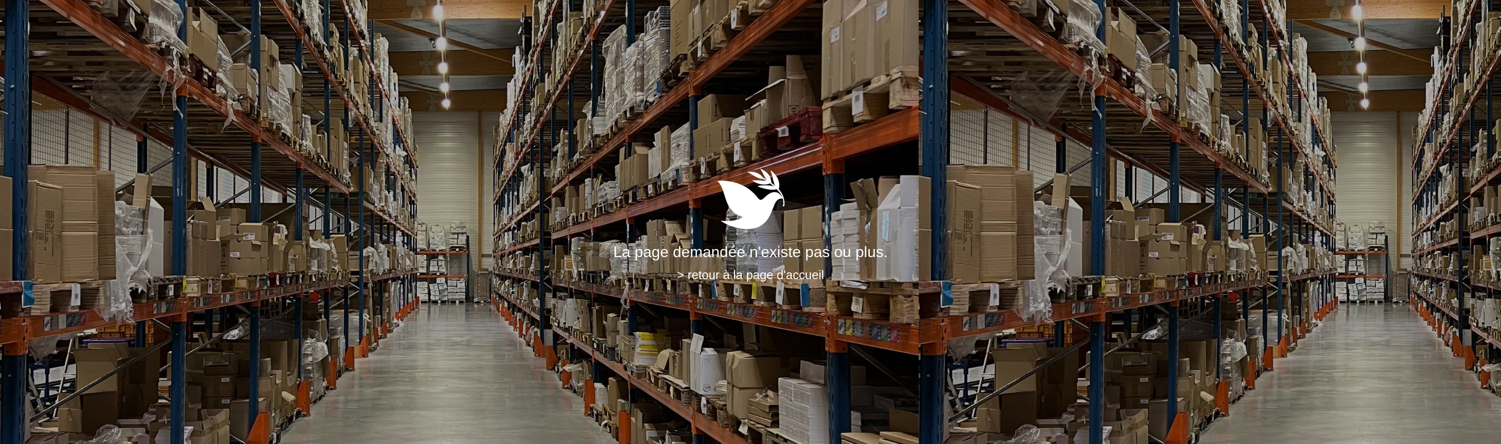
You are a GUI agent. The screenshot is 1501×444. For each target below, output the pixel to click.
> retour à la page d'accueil (750, 275)
